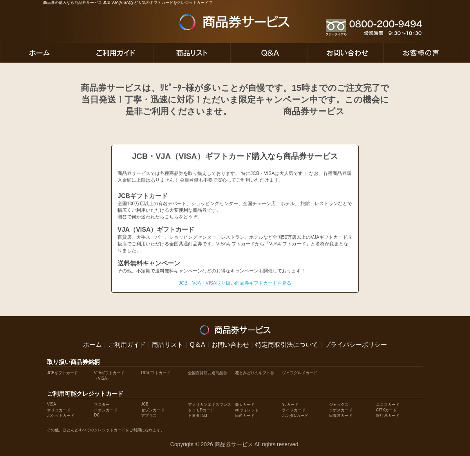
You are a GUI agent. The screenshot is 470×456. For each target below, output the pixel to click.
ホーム (92, 344)
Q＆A (197, 344)
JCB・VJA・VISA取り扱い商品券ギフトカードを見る (235, 283)
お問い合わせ (230, 344)
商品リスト (167, 344)
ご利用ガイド (127, 344)
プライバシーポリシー (355, 344)
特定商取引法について (286, 344)
